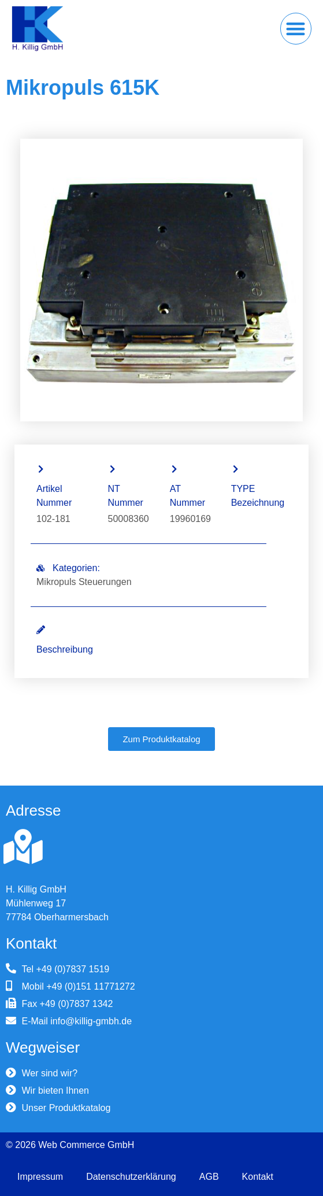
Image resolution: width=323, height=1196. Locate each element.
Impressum (40, 1177)
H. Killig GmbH (36, 889)
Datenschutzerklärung (131, 1177)
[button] (296, 29)
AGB (209, 1177)
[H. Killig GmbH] (23, 847)
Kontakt (257, 1177)
